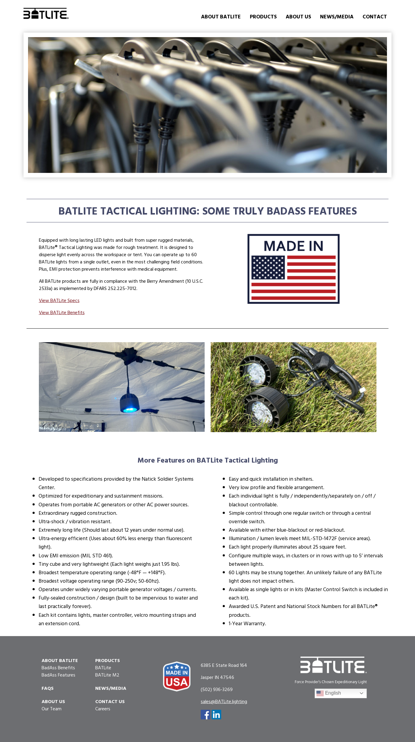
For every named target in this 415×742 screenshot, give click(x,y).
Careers (102, 708)
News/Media (337, 16)
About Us (298, 16)
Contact (375, 16)
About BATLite (221, 16)
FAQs (48, 688)
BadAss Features (58, 674)
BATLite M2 (107, 674)
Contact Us (110, 701)
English (328, 693)
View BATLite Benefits (62, 312)
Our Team (51, 708)
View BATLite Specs (59, 300)
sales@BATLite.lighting (224, 701)
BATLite (103, 667)
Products (263, 16)
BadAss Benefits (58, 667)
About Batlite (60, 660)
